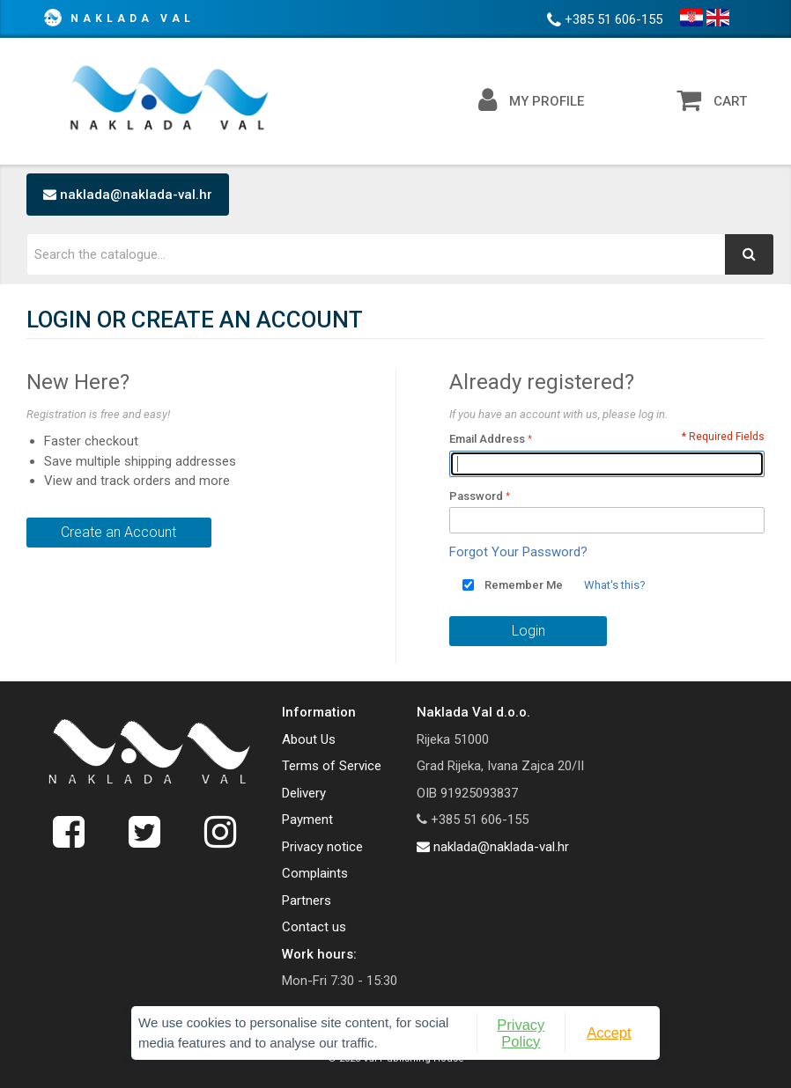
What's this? (615, 585)
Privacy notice (322, 847)
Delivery (304, 793)
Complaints (315, 873)
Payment (307, 819)
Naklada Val (132, 18)
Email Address (487, 438)
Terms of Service (331, 766)
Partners (306, 900)
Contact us (314, 927)
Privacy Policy (520, 1032)
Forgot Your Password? (518, 552)
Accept (609, 1032)
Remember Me (523, 585)
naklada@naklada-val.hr (127, 194)
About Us (309, 739)
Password (476, 496)
